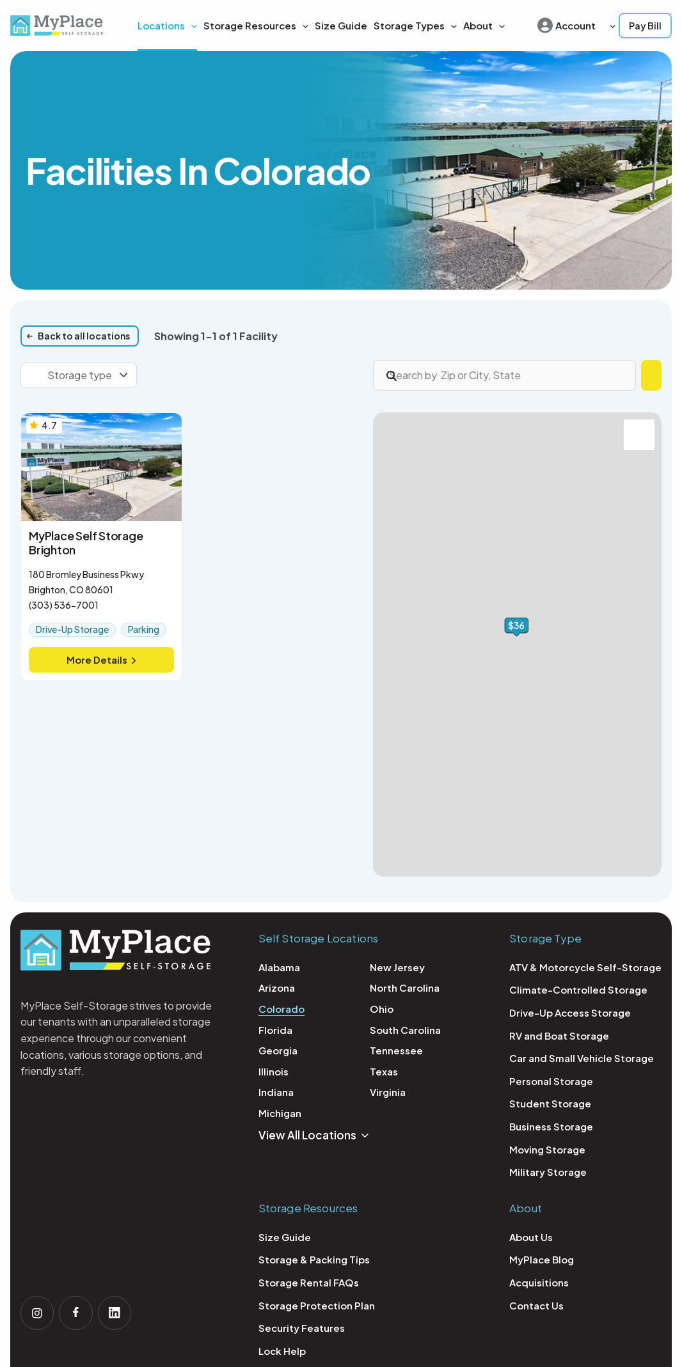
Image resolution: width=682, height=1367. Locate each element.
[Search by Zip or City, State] (469, 375)
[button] (302, 25)
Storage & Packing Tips (314, 1259)
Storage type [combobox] (79, 375)
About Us (531, 1237)
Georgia (277, 1050)
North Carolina (405, 987)
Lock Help (282, 1351)
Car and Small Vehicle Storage (581, 1058)
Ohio (381, 1009)
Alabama (279, 967)
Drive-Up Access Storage (570, 1012)
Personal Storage (551, 1081)
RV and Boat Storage (559, 1035)
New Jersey (397, 967)
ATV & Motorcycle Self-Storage (585, 967)
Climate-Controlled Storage (578, 989)
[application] (191, 25)
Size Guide (284, 1237)
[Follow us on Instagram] (38, 1312)
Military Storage (548, 1172)
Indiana (276, 1092)
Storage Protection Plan (316, 1305)
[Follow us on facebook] (79, 1312)
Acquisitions (539, 1282)
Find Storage (616, 375)
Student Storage (550, 1103)
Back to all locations (84, 335)
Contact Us (536, 1305)
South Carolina (405, 1030)
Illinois (273, 1071)
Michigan (279, 1113)
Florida (275, 1030)
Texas (384, 1071)
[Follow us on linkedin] (120, 1312)
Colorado (281, 1009)
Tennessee (396, 1050)
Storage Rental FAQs (308, 1282)
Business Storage (551, 1126)
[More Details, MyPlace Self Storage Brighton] (101, 546)
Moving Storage (547, 1149)
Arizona (276, 987)
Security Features (301, 1328)
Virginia (388, 1092)
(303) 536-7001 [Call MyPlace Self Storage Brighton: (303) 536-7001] (64, 605)
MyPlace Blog (541, 1259)
